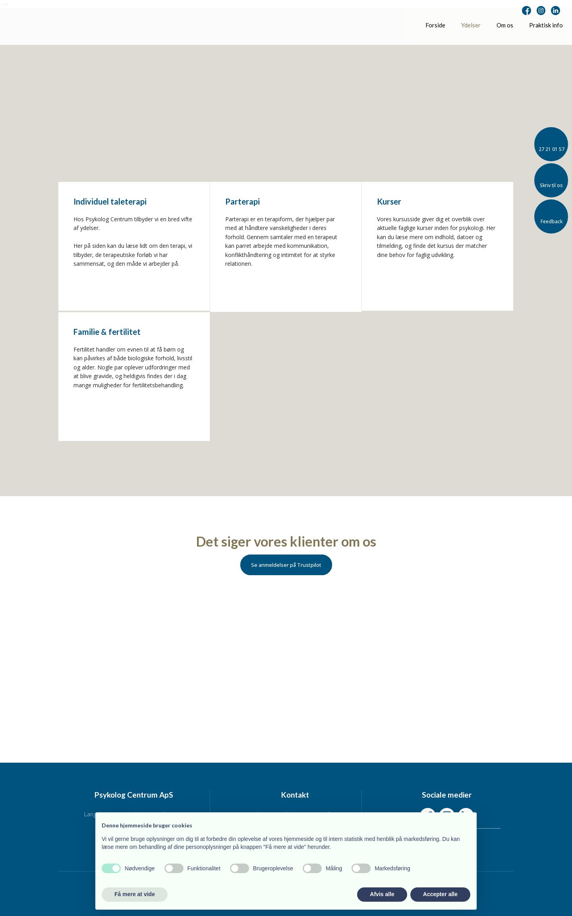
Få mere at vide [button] (134, 894)
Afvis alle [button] (382, 894)
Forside (435, 25)
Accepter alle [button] (440, 894)
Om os (505, 25)
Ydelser (471, 25)
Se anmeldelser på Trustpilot (286, 564)
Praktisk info (546, 25)
